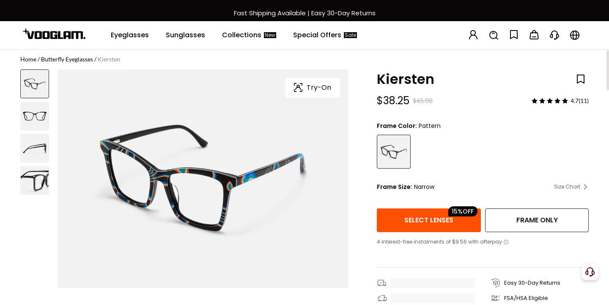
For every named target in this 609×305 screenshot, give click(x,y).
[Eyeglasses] (129, 35)
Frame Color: (397, 126)
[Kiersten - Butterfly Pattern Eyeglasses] (393, 151)
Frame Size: (394, 187)
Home (28, 59)
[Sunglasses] (185, 35)
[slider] (550, 101)
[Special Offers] (325, 35)
